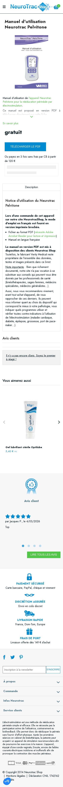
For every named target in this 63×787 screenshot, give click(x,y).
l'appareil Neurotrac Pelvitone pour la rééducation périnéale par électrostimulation (27, 102)
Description (31, 187)
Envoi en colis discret (30, 602)
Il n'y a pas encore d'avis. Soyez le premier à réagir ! (30, 357)
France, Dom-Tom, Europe (30, 620)
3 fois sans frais (29, 157)
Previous (4, 422)
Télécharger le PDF (25, 146)
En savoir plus (10, 123)
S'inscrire (53, 669)
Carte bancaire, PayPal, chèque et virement (30, 584)
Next (58, 422)
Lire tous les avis (44, 554)
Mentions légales (15, 776)
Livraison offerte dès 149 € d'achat (30, 638)
